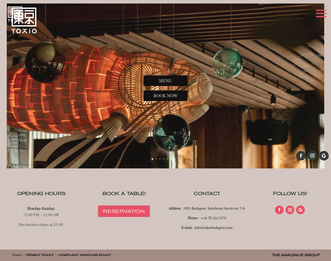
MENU (165, 82)
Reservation (124, 211)
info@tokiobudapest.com (213, 228)
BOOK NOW (165, 94)
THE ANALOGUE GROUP (296, 255)
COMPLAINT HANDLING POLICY (84, 255)
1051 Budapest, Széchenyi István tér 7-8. (214, 208)
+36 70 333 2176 (213, 218)
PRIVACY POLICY (40, 255)
